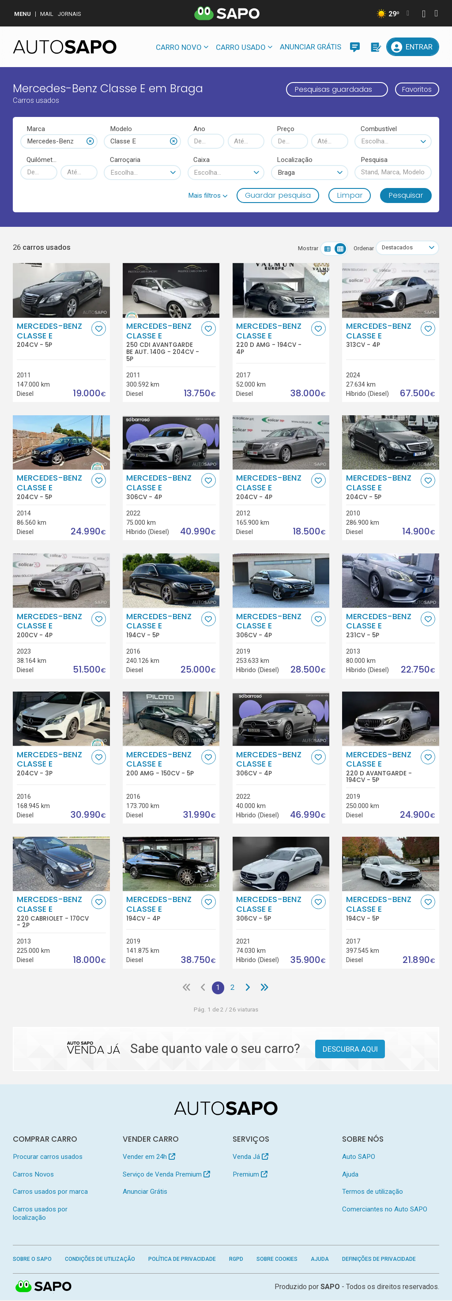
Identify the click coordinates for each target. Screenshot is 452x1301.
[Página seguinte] (248, 988)
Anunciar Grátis (310, 46)
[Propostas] (375, 47)
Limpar (350, 195)
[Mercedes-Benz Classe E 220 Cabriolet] (61, 864)
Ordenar (361, 248)
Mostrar (306, 248)
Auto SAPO (358, 1158)
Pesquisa (374, 160)
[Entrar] (412, 47)
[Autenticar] (424, 15)
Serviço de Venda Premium (166, 1175)
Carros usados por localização (40, 1214)
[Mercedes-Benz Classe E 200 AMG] (171, 719)
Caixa (201, 160)
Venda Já (250, 1158)
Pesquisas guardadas (327, 89)
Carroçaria (125, 160)
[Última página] (265, 988)
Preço (285, 129)
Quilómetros (41, 160)
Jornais (69, 14)
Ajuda (350, 1175)
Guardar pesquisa (278, 195)
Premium (250, 1175)
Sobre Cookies (277, 1260)
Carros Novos (33, 1175)
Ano (199, 129)
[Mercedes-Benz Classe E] (61, 290)
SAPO (44, 1288)
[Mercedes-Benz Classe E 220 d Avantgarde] (390, 719)
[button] (208, 195)
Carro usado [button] (241, 47)
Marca (35, 129)
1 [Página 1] (218, 988)
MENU (22, 14)
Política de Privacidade (182, 1260)
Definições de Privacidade (379, 1260)
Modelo (121, 129)
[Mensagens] (355, 47)
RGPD (236, 1260)
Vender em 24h (149, 1158)
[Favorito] (98, 329)
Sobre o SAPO (32, 1260)
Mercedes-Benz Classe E (53, 335)
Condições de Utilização (100, 1260)
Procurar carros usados (48, 1158)
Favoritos (414, 89)
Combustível (379, 129)
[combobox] (59, 141)
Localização (295, 160)
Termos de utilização (372, 1192)
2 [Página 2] (233, 988)
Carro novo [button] (179, 47)
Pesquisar (405, 195)
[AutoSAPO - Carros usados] (65, 47)
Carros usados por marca (50, 1192)
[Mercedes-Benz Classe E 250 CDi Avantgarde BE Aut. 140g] (171, 290)
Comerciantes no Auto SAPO (384, 1210)
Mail (46, 14)
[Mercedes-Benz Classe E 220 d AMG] (281, 290)
